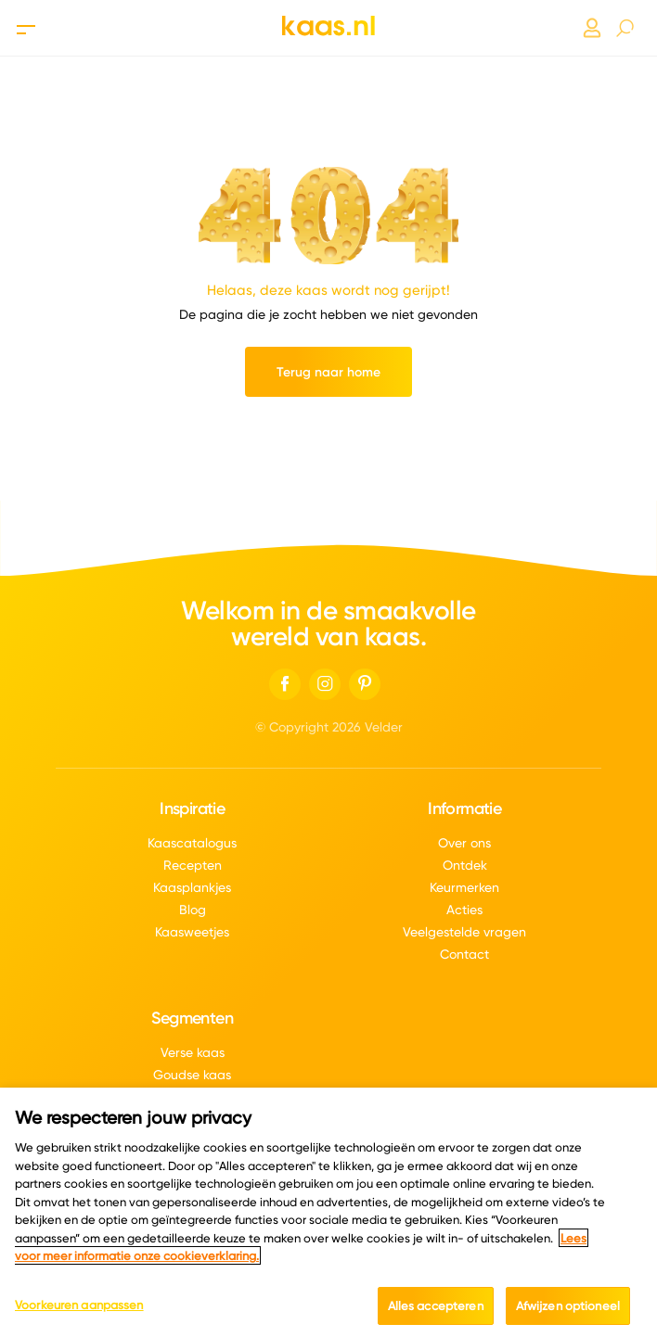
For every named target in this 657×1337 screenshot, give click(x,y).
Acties (464, 909)
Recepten (192, 865)
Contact (464, 954)
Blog (192, 909)
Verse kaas (193, 1052)
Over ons (464, 842)
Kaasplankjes (192, 887)
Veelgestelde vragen (464, 931)
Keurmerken (464, 887)
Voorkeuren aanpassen (79, 1317)
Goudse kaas (192, 1074)
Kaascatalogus (192, 842)
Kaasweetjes (192, 931)
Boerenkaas (192, 1097)
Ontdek (465, 865)
